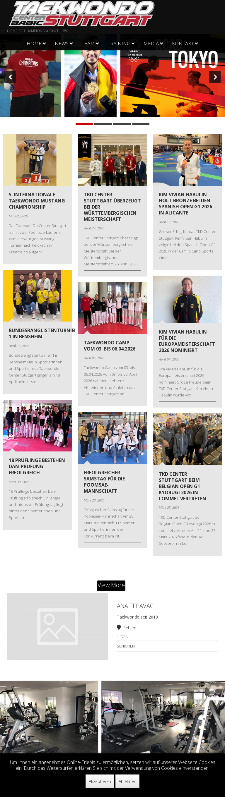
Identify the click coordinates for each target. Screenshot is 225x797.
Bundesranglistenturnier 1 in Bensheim (43, 333)
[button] (10, 77)
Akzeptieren (100, 781)
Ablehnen (127, 781)
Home (34, 43)
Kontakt (183, 43)
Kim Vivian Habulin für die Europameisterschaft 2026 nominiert (187, 341)
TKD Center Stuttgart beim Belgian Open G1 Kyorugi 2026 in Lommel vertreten (182, 486)
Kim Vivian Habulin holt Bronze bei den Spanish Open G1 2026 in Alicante (185, 203)
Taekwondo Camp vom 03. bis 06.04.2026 (109, 345)
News (62, 43)
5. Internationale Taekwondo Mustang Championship (37, 200)
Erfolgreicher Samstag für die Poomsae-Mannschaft (104, 481)
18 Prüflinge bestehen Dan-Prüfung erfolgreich (37, 466)
